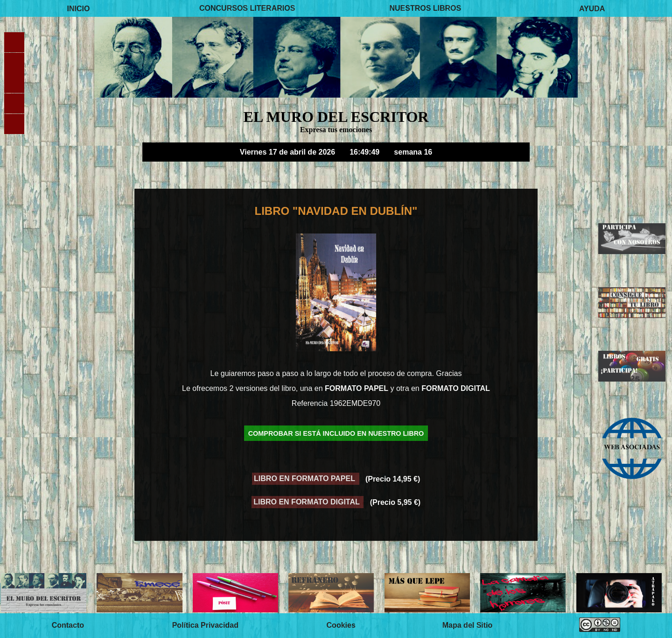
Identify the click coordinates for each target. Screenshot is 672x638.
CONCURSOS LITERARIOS (247, 8)
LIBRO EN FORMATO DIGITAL (307, 502)
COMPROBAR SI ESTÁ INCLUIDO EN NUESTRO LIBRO (336, 433)
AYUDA (592, 8)
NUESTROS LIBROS (425, 8)
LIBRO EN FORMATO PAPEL (305, 479)
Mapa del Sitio (467, 626)
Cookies (341, 626)
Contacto (68, 626)
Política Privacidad (205, 626)
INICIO (78, 8)
